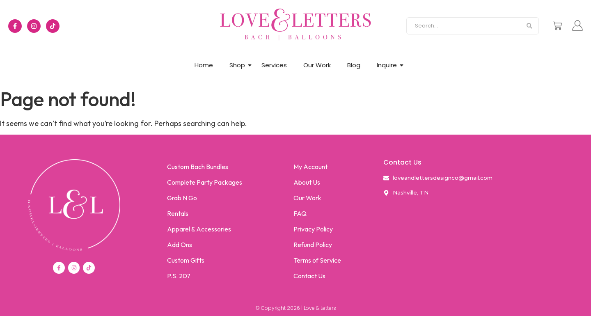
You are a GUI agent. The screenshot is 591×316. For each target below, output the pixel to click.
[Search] (463, 25)
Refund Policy (312, 244)
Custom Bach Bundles (197, 167)
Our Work (317, 65)
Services (274, 65)
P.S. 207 (178, 276)
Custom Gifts (185, 260)
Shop (237, 65)
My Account (310, 167)
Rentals (177, 213)
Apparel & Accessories (199, 229)
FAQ (300, 213)
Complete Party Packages (204, 182)
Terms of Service (317, 260)
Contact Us (309, 276)
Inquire (387, 65)
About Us (306, 182)
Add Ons (179, 244)
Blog (353, 65)
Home (204, 65)
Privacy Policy (313, 229)
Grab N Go (182, 198)
